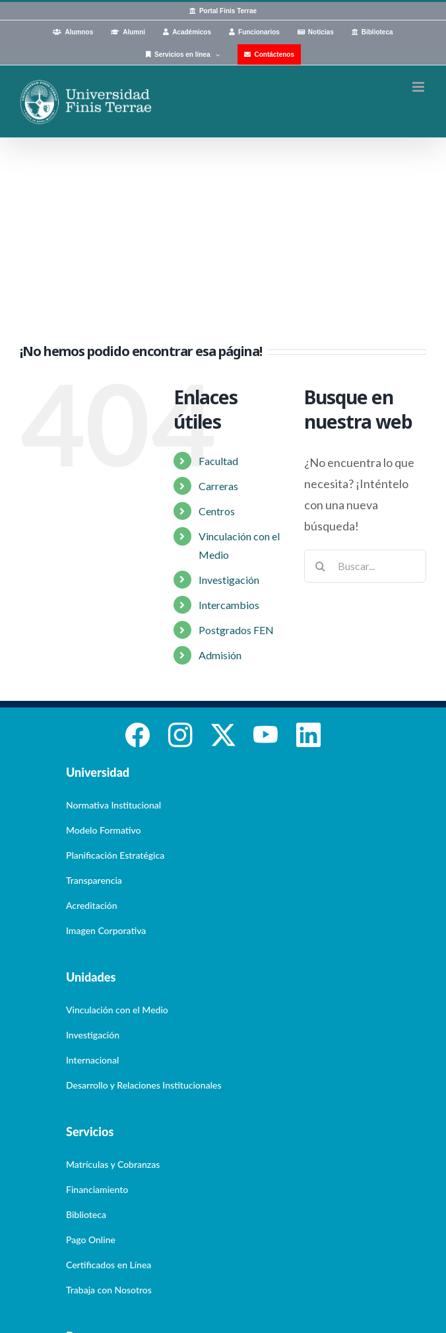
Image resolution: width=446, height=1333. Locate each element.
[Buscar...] (365, 566)
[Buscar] (320, 566)
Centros (217, 511)
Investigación (229, 579)
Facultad (218, 460)
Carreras (218, 486)
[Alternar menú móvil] (419, 87)
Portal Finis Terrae (228, 11)
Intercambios (229, 604)
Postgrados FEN (236, 630)
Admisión (220, 655)
